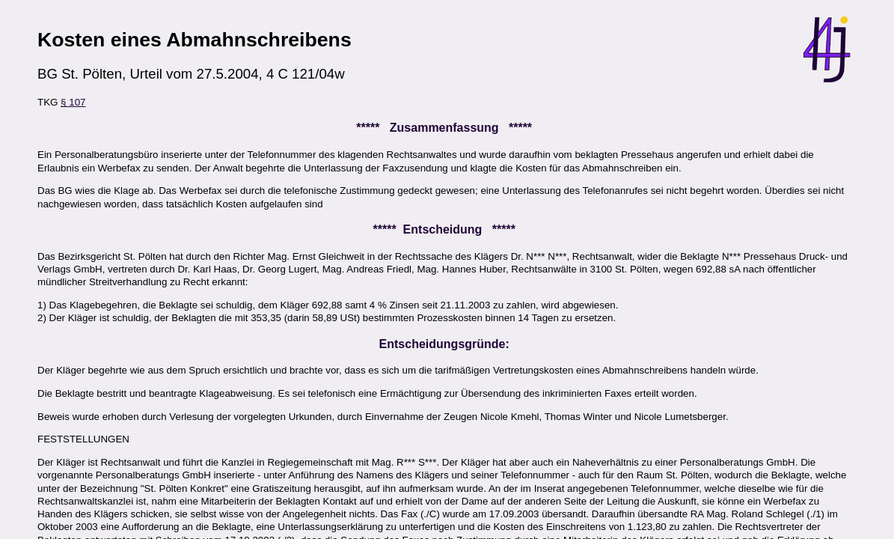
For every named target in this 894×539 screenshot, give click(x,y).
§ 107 (73, 102)
